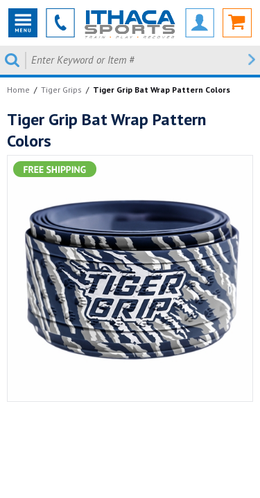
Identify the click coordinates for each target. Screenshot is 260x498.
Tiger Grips (61, 89)
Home (18, 89)
